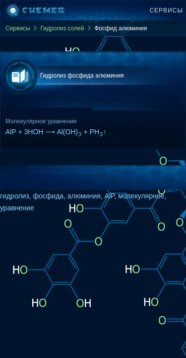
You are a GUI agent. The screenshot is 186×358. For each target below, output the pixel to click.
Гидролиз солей (62, 28)
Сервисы (166, 10)
